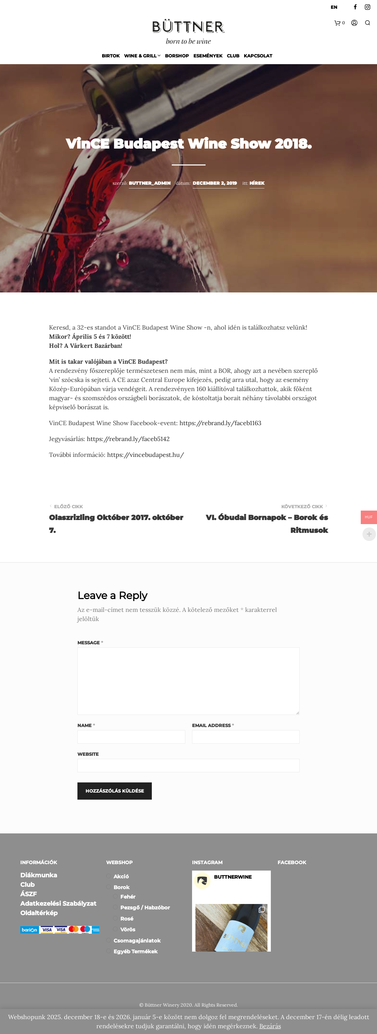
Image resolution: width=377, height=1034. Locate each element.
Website (88, 754)
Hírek (257, 183)
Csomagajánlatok (137, 940)
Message (90, 642)
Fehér (127, 897)
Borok (121, 887)
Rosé (126, 918)
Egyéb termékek (136, 951)
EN (334, 7)
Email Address (213, 725)
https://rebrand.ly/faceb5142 (128, 439)
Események (207, 55)
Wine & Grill (140, 55)
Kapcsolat (258, 55)
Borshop (177, 55)
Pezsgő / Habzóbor (145, 907)
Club (233, 55)
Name (86, 725)
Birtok (111, 55)
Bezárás (270, 1026)
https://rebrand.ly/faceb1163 (220, 423)
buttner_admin (149, 183)
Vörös (127, 929)
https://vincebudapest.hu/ (145, 455)
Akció (121, 876)
